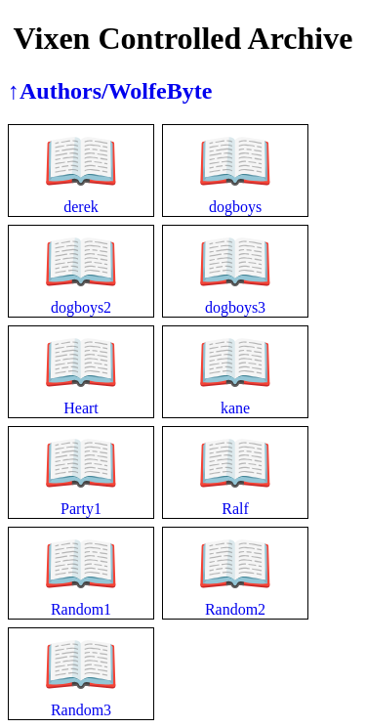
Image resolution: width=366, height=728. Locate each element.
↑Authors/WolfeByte (110, 91)
